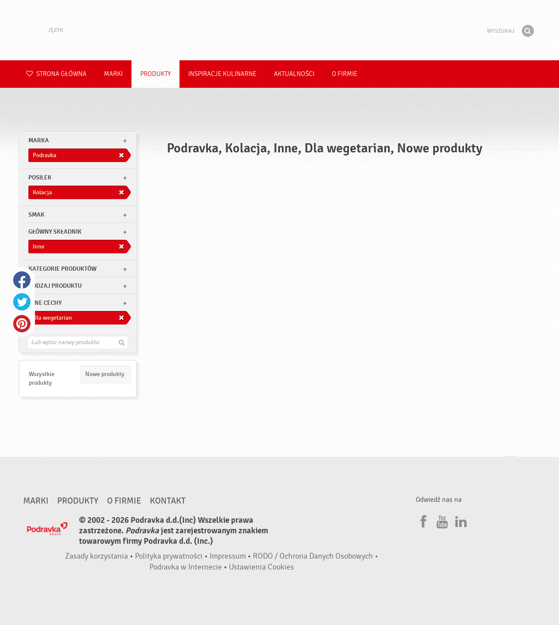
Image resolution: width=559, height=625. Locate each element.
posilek (40, 177)
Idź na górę (511, 464)
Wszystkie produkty (42, 378)
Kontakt (168, 501)
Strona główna (56, 74)
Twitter (22, 302)
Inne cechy (45, 303)
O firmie (344, 74)
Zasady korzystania (96, 556)
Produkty (155, 74)
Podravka (279, 30)
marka (38, 140)
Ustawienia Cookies (261, 567)
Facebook (22, 280)
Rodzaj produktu (55, 286)
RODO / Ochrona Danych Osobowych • (315, 556)
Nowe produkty (104, 374)
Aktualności (294, 74)
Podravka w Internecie (185, 567)
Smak (36, 214)
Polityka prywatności (169, 556)
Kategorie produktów (62, 269)
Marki (113, 74)
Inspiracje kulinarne (222, 74)
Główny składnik (55, 231)
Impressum (228, 556)
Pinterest (22, 323)
